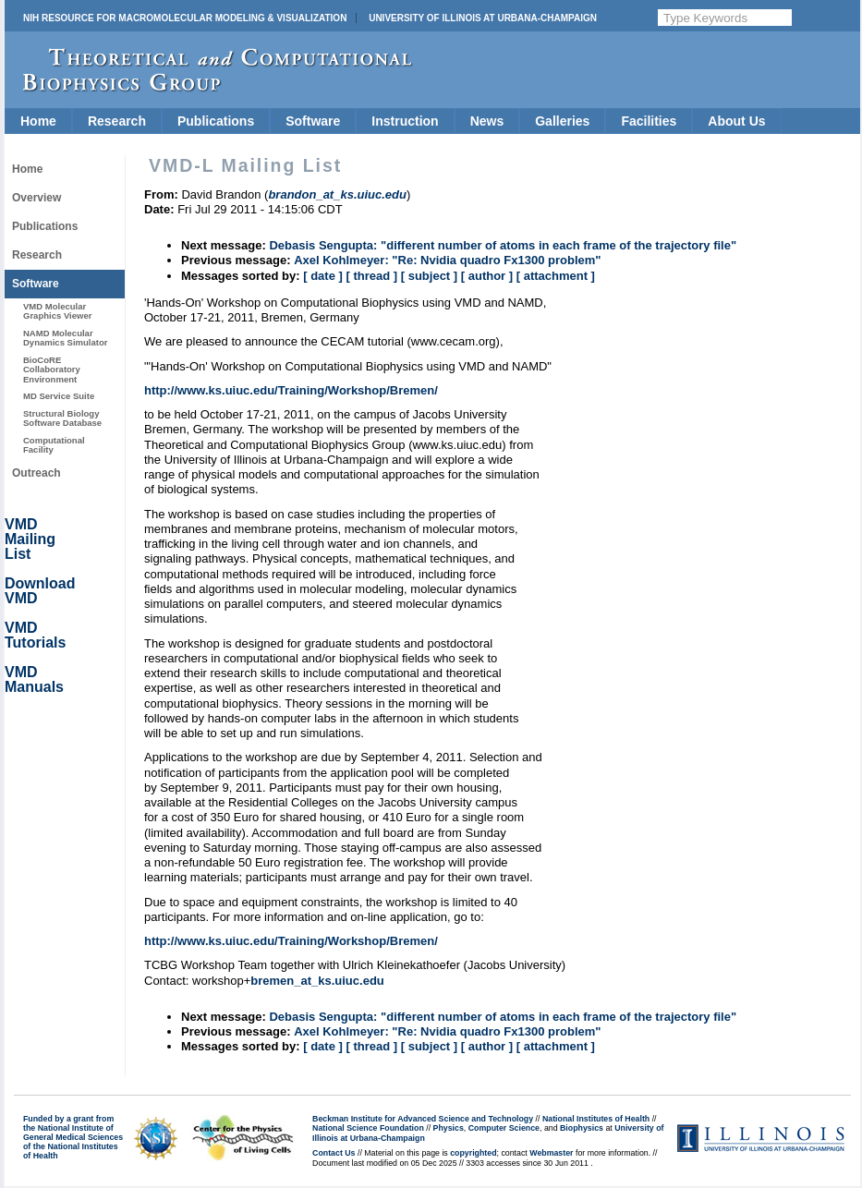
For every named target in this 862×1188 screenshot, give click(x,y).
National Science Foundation (368, 1128)
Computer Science (504, 1128)
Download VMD (40, 591)
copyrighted (473, 1153)
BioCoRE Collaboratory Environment (51, 369)
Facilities (648, 121)
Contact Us (333, 1153)
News (487, 121)
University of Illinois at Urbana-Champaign (483, 18)
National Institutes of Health (596, 1118)
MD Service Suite (58, 396)
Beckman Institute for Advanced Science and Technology (422, 1118)
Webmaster (551, 1153)
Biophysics (581, 1128)
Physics (448, 1128)
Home (38, 121)
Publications (215, 121)
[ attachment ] (555, 276)
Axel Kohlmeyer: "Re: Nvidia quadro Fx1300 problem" (447, 260)
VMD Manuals (34, 679)
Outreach (36, 473)
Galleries (562, 121)
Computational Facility (54, 445)
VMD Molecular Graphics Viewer (57, 311)
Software (312, 121)
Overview (36, 197)
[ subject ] (429, 276)
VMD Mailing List (30, 539)
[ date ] (323, 276)
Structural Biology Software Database (62, 418)
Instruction (404, 121)
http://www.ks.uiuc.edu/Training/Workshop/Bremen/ (291, 390)
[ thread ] (371, 276)
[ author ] (487, 276)
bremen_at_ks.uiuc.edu (317, 981)
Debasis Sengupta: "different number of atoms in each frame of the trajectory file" (502, 245)
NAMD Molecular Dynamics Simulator (65, 337)
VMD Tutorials (35, 635)
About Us (736, 121)
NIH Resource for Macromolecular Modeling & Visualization (184, 18)
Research (117, 121)
